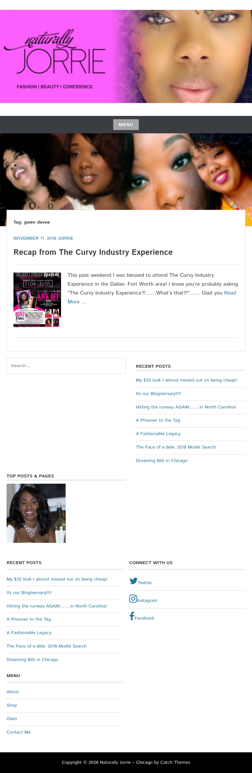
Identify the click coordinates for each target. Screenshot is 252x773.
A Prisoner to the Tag (158, 420)
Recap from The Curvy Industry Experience (94, 252)
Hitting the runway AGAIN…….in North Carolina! (186, 407)
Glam (12, 719)
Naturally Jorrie (115, 762)
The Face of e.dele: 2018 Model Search (176, 447)
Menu (125, 124)
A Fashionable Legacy (158, 434)
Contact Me (19, 732)
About (13, 692)
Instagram (143, 599)
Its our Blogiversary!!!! (158, 393)
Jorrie (65, 238)
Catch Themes (175, 762)
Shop (12, 705)
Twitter (140, 581)
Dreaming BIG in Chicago (162, 460)
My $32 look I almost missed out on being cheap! (186, 380)
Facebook (141, 617)
